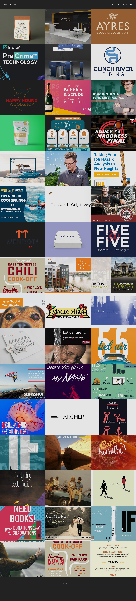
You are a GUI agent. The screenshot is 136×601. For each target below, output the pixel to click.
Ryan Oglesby (9, 4)
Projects (121, 4)
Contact (129, 4)
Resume (113, 4)
